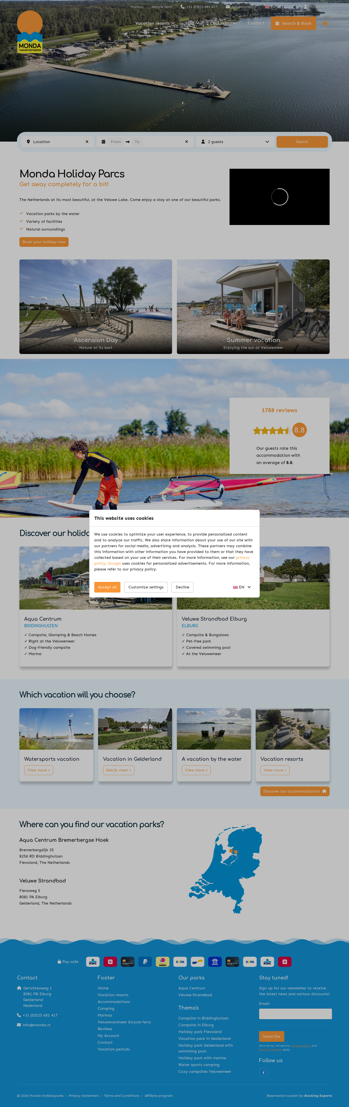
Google (114, 563)
